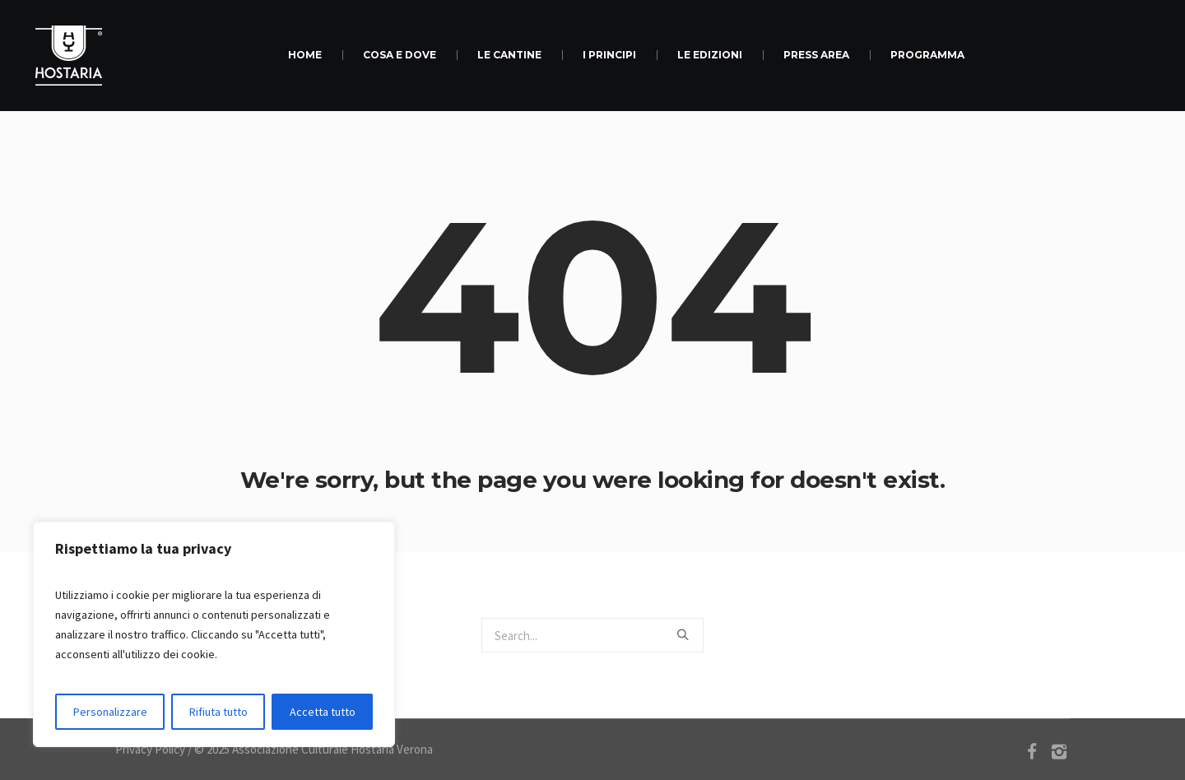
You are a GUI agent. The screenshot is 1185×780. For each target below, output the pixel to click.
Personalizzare (110, 711)
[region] (214, 634)
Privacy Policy (150, 749)
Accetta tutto (323, 711)
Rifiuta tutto (218, 711)
